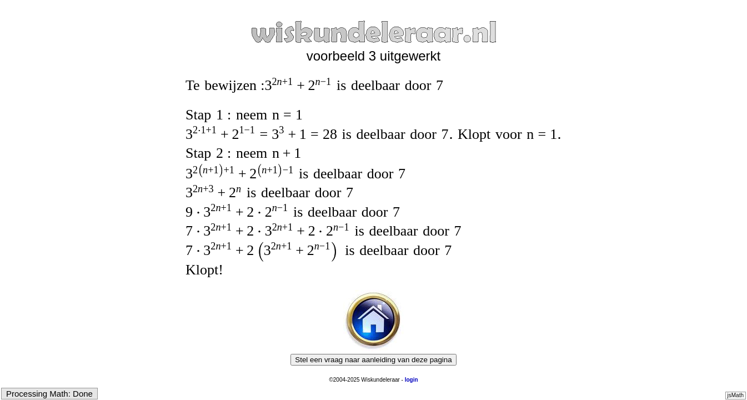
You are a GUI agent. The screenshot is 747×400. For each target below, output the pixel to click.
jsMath (736, 395)
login (411, 380)
